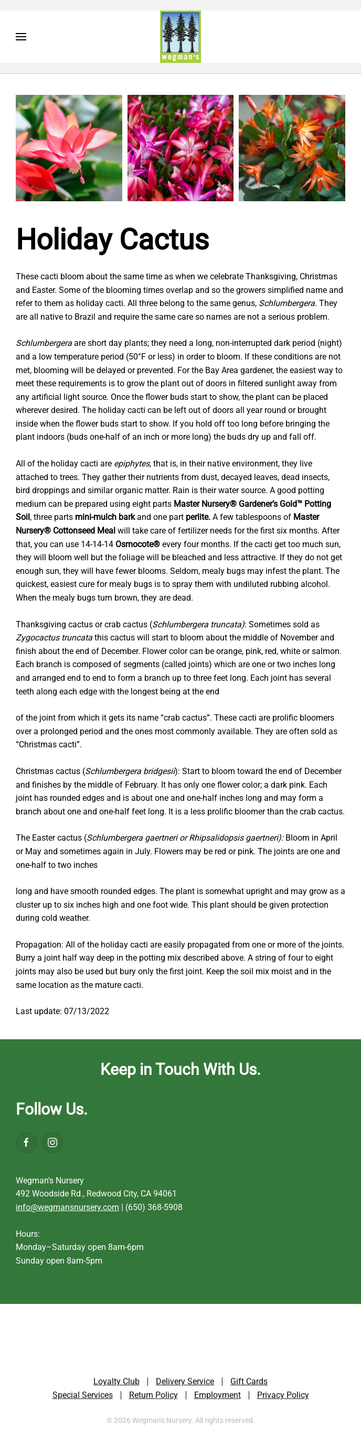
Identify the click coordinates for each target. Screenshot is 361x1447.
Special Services (82, 1396)
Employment (217, 1396)
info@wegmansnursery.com (67, 1207)
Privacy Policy (283, 1396)
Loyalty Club (116, 1383)
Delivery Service (185, 1383)
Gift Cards (249, 1383)
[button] (21, 36)
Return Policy (153, 1396)
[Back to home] (180, 36)
